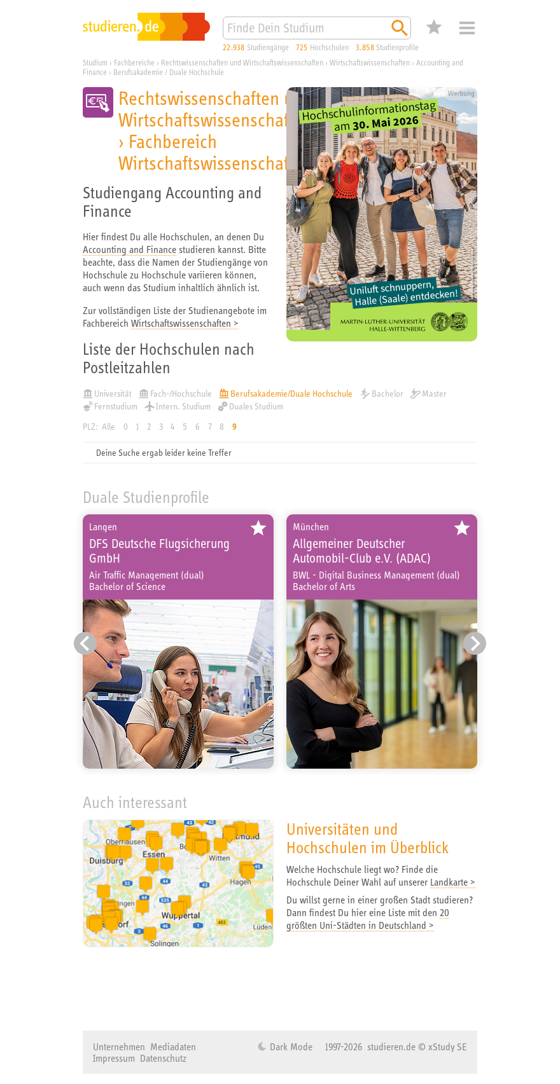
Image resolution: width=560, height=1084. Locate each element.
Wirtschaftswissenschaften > (185, 323)
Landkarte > (452, 882)
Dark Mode (289, 1046)
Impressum (114, 1058)
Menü (467, 28)
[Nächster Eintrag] (474, 643)
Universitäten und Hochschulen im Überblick (367, 838)
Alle (108, 427)
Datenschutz (163, 1058)
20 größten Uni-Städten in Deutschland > (367, 919)
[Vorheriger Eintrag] (85, 643)
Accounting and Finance (129, 249)
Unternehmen (119, 1046)
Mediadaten (173, 1046)
